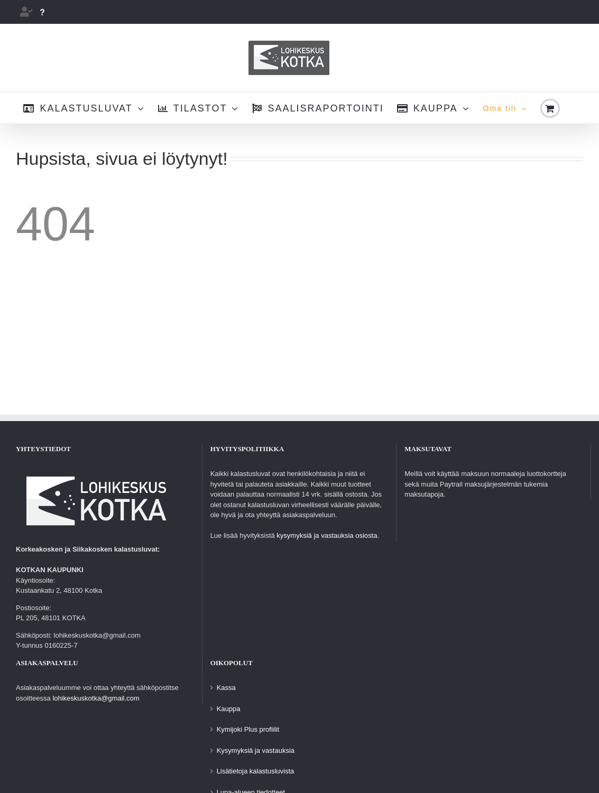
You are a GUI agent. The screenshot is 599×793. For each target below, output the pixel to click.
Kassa (226, 688)
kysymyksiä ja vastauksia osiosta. (328, 535)
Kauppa (229, 709)
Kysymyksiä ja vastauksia (255, 750)
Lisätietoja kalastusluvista (255, 771)
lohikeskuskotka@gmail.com (95, 698)
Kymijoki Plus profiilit (248, 729)
